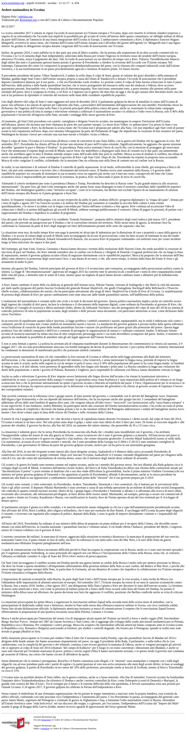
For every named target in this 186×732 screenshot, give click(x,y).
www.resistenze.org (12, 3)
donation (45, 728)
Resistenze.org (28, 19)
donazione (46, 719)
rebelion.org (25, 16)
